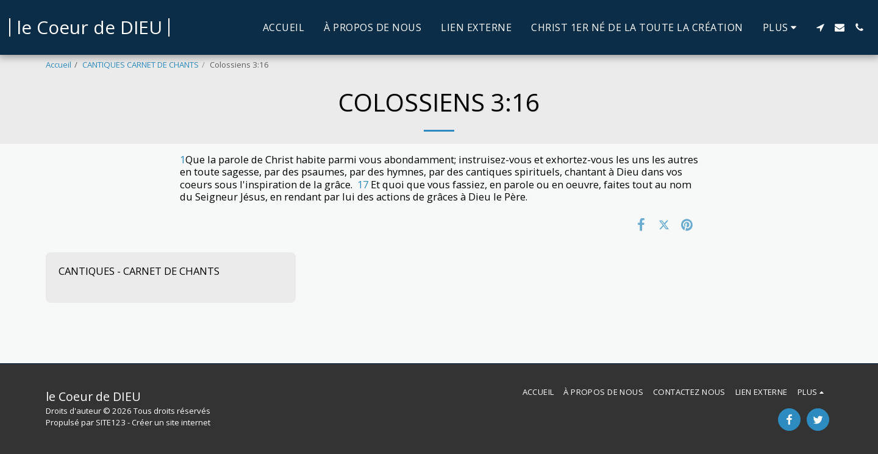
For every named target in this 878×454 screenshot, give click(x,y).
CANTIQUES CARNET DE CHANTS (140, 64)
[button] (820, 27)
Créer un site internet (171, 422)
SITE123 (111, 422)
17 (362, 184)
